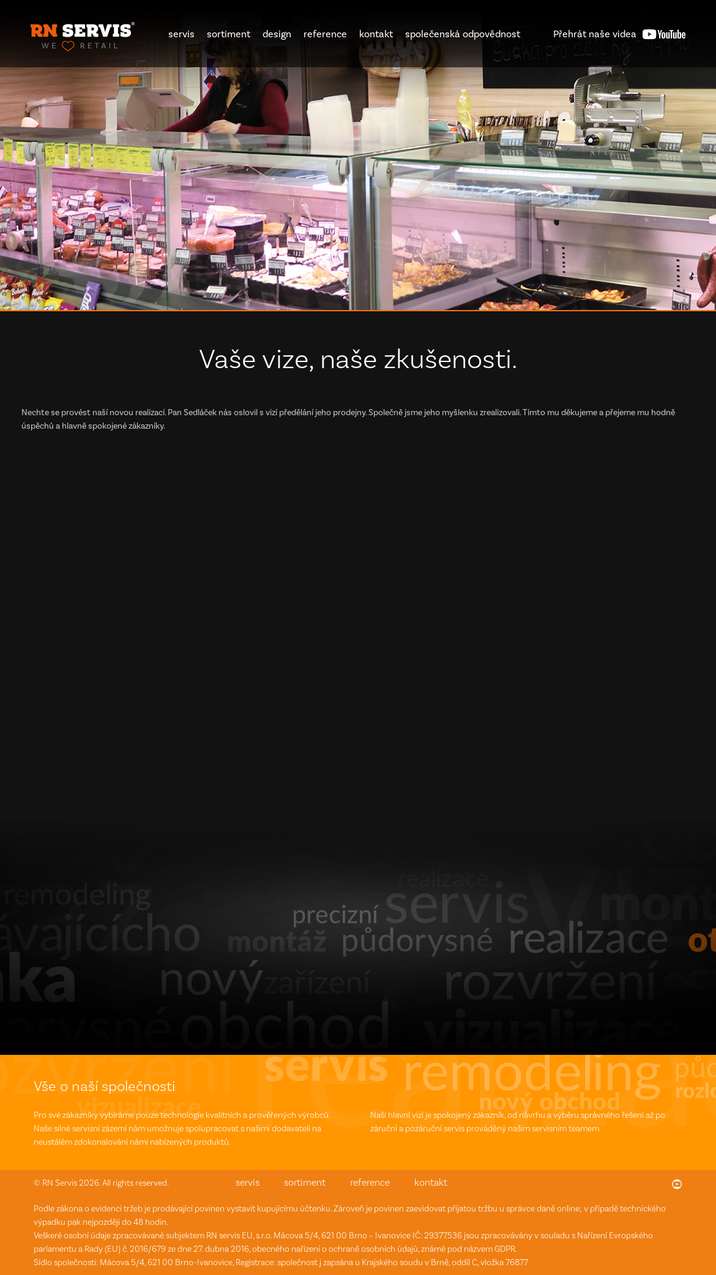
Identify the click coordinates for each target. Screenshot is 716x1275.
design (277, 34)
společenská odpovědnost (462, 34)
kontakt (376, 34)
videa (594, 34)
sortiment (228, 34)
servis (181, 34)
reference (325, 34)
